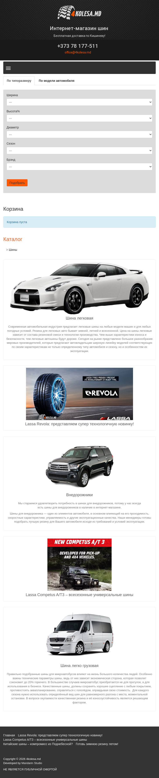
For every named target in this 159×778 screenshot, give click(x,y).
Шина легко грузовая (79, 665)
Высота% (13, 111)
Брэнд (11, 159)
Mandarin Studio (31, 763)
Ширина (12, 95)
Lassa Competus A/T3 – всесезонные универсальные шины (79, 595)
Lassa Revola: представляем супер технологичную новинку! (79, 424)
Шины (13, 249)
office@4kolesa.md (78, 52)
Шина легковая (79, 318)
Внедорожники (79, 495)
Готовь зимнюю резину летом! (97, 744)
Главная (9, 735)
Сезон (11, 143)
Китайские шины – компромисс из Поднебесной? (38, 744)
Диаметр (13, 127)
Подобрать (17, 183)
